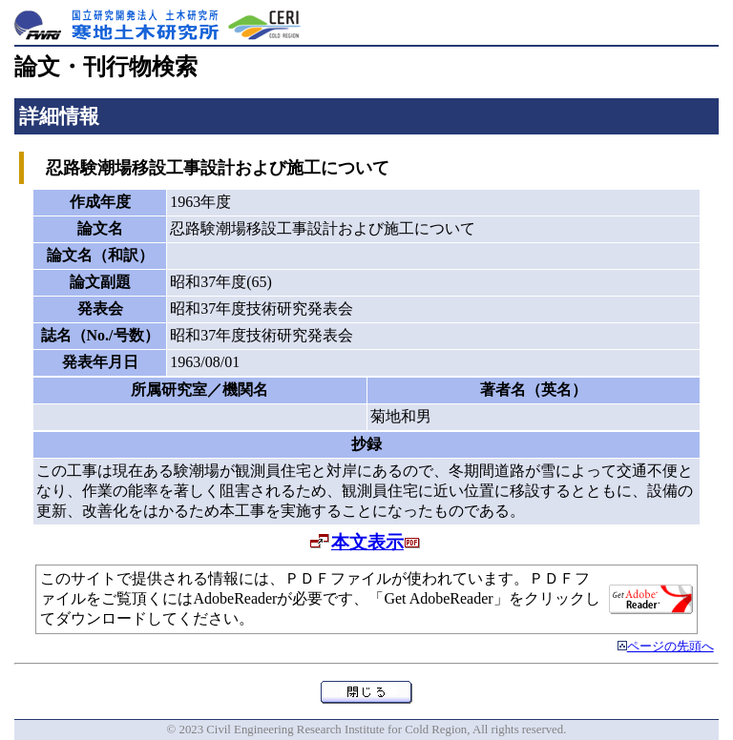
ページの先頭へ (670, 646)
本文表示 (367, 542)
